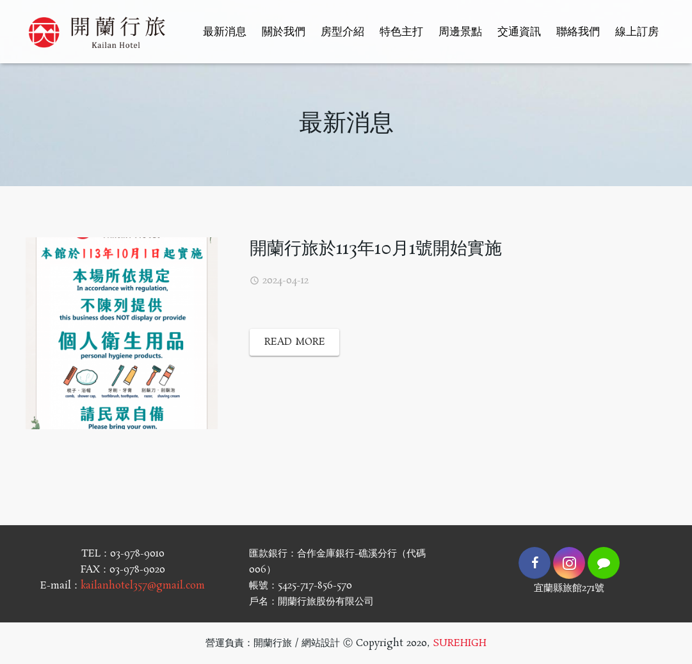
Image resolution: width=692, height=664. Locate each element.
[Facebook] (535, 563)
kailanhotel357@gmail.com (143, 585)
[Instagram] (569, 563)
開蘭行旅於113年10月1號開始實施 (376, 249)
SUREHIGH (460, 643)
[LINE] (604, 563)
